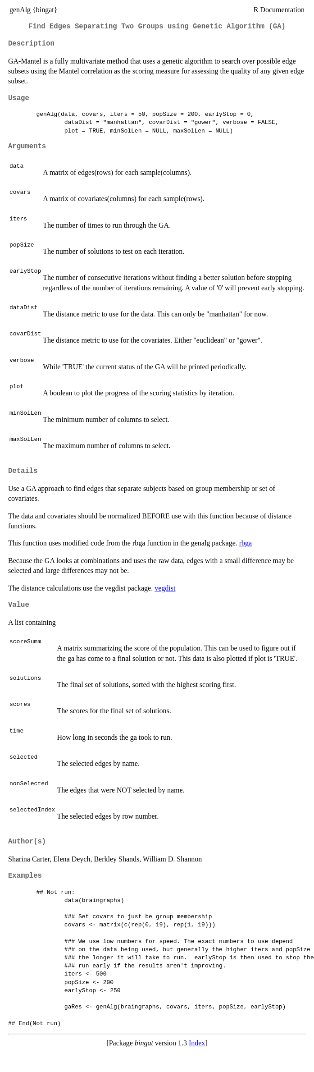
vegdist (165, 588)
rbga (245, 543)
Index (197, 1043)
